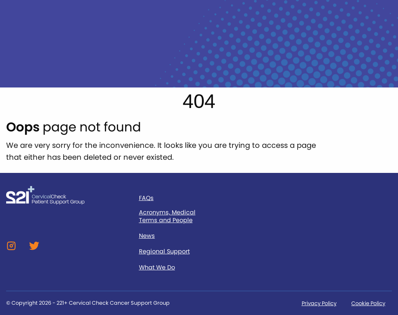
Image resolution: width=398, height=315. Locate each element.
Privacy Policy (319, 303)
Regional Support (164, 251)
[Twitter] (34, 248)
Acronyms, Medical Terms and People (167, 216)
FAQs (146, 198)
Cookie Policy (368, 303)
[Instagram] (11, 248)
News (147, 236)
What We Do (157, 267)
